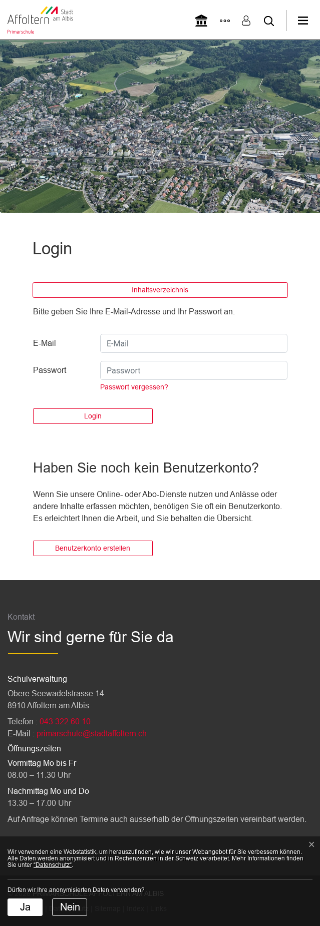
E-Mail (44, 343)
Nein (70, 906)
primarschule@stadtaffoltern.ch (92, 733)
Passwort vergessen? (134, 387)
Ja (25, 906)
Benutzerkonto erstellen (92, 548)
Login (93, 416)
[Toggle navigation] (308, 20)
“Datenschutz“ (53, 864)
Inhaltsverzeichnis (160, 290)
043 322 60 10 (65, 721)
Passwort (49, 370)
